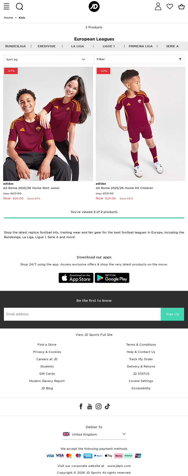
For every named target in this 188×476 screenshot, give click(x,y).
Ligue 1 (109, 46)
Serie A (172, 46)
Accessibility (141, 388)
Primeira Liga (141, 46)
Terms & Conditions (141, 344)
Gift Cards (47, 374)
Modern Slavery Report (47, 381)
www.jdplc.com (118, 466)
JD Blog (47, 388)
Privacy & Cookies (47, 352)
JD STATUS (141, 374)
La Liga (77, 46)
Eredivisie (47, 46)
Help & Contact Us (141, 352)
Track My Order (141, 359)
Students (47, 366)
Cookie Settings (141, 381)
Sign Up (172, 314)
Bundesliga (15, 46)
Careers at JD (46, 359)
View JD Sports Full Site (94, 335)
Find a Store (46, 344)
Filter (139, 59)
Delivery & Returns (141, 366)
